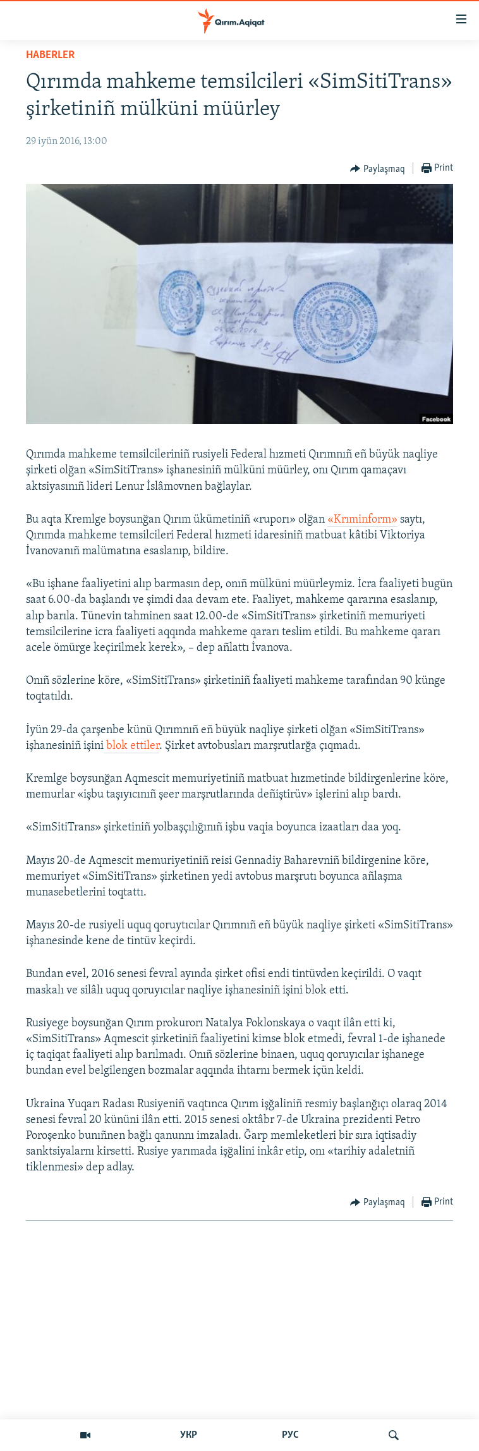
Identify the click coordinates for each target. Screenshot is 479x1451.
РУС (290, 1435)
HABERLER (50, 55)
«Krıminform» (362, 520)
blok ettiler (131, 746)
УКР (188, 1435)
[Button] (377, 169)
